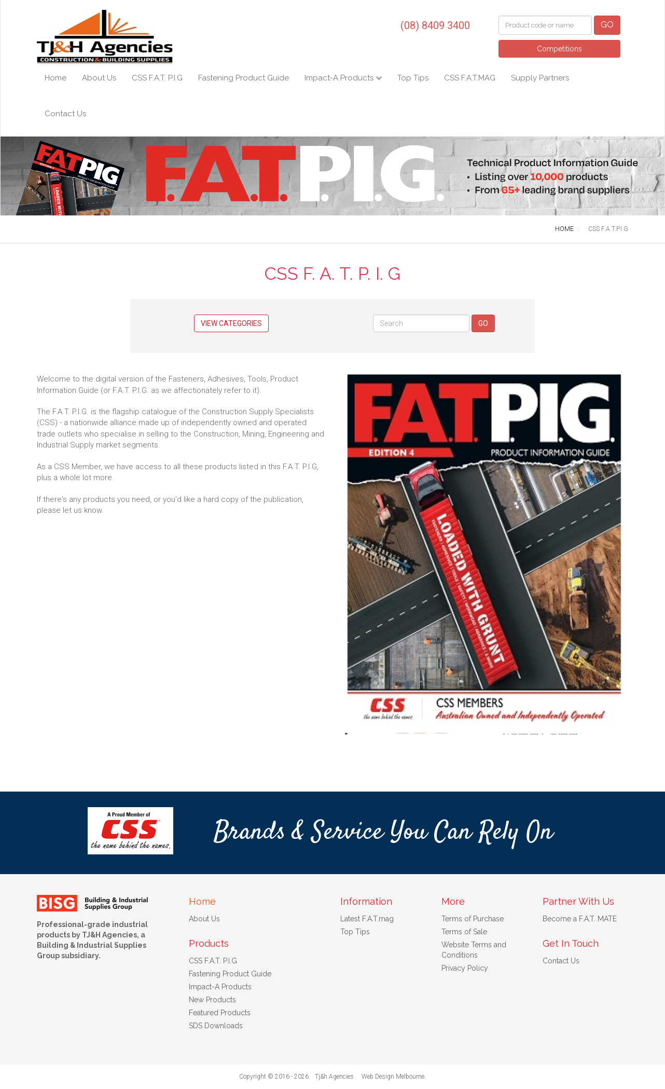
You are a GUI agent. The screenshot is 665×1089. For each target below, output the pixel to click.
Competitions (559, 49)
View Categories (231, 323)
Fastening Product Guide (243, 78)
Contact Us (65, 113)
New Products (212, 1000)
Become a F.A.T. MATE (580, 919)
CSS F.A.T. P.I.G (157, 78)
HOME (564, 229)
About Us (99, 78)
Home (55, 78)
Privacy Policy (464, 968)
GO (607, 25)
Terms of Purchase (472, 919)
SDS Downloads (216, 1026)
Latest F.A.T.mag (367, 919)
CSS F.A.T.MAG (469, 78)
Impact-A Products (340, 78)
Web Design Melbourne (393, 1076)
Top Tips (412, 78)
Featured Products (220, 1013)
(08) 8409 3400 (435, 25)
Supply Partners (540, 78)
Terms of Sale (464, 932)
